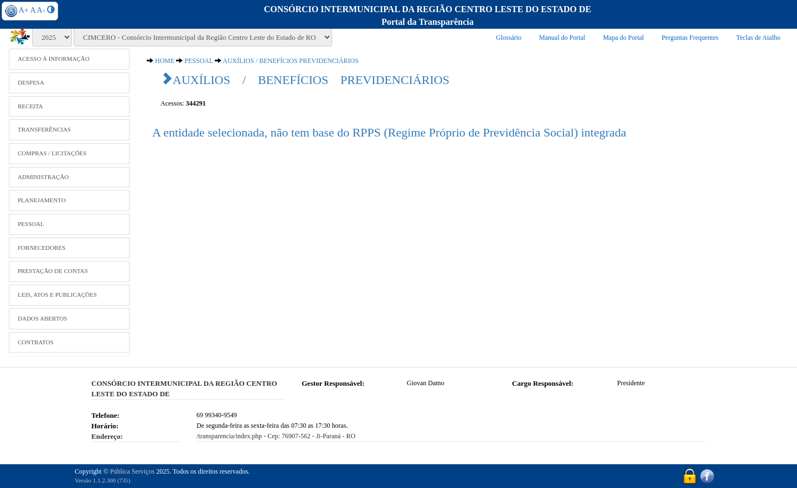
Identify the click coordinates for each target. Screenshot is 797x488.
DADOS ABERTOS (42, 318)
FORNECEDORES (41, 247)
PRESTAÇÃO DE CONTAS (53, 270)
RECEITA (30, 106)
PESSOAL (31, 224)
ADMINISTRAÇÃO (43, 177)
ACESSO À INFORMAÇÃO (54, 58)
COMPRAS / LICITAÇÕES (52, 153)
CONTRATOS (36, 342)
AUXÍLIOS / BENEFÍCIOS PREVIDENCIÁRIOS (290, 61)
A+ (24, 10)
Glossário (508, 37)
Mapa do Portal (623, 37)
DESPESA (31, 82)
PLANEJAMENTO (42, 200)
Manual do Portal (562, 37)
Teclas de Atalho (758, 37)
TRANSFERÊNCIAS (44, 129)
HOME (164, 61)
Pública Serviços (132, 471)
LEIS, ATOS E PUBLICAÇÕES (57, 294)
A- (41, 10)
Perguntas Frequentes (689, 37)
